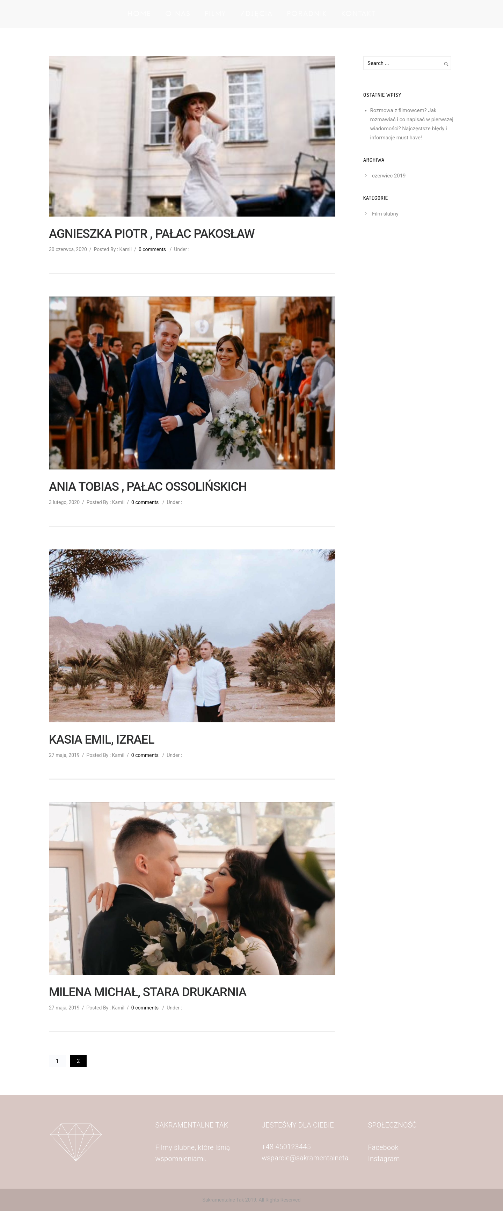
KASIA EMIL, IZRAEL (101, 740)
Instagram (384, 1158)
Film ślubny (385, 214)
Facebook (384, 1147)
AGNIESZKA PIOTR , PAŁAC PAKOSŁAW (151, 234)
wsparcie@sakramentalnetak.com (314, 1158)
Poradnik (307, 13)
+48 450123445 (286, 1147)
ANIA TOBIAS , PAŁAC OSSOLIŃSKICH (148, 487)
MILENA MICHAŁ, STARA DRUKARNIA (147, 992)
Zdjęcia (256, 13)
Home (139, 13)
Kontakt (358, 13)
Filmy (215, 13)
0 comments (152, 249)
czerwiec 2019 (389, 176)
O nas (178, 13)
